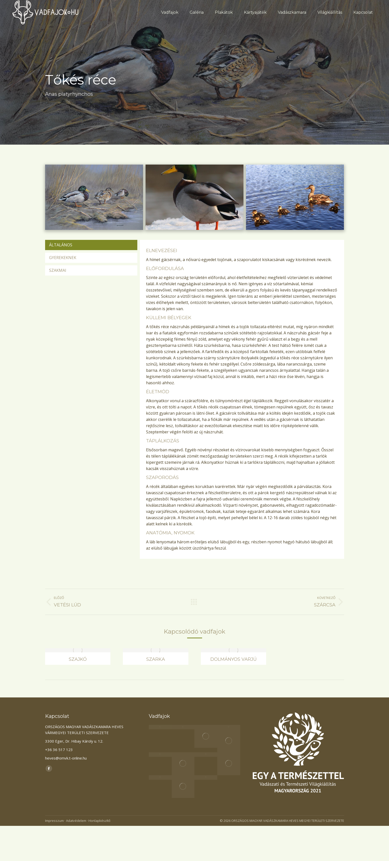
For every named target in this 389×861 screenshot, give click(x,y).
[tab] (91, 245)
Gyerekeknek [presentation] (62, 257)
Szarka (155, 659)
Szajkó (78, 659)
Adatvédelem (76, 820)
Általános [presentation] (60, 245)
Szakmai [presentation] (57, 270)
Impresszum (54, 820)
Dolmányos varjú (233, 659)
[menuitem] (169, 12)
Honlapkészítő (99, 820)
